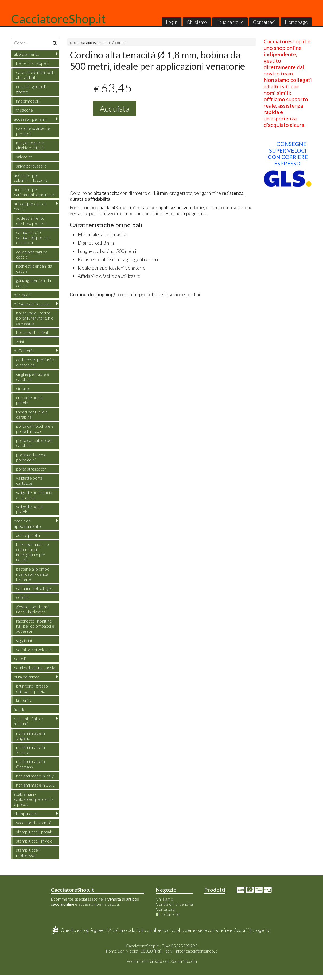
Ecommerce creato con (161, 961)
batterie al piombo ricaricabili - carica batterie (32, 574)
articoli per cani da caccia (30, 206)
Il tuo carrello (230, 22)
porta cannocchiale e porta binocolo (35, 428)
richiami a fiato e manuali (28, 721)
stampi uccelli (26, 813)
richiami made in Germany (30, 764)
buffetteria (24, 350)
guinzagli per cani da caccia (33, 283)
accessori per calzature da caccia (31, 178)
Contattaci (264, 22)
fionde (19, 709)
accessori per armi (30, 119)
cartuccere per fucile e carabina (35, 362)
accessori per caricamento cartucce (34, 192)
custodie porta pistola (29, 400)
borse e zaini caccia (31, 303)
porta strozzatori (31, 468)
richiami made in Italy (35, 775)
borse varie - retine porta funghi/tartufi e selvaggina (34, 317)
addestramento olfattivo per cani (31, 220)
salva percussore (31, 165)
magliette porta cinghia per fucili (30, 145)
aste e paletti (28, 535)
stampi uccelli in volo (34, 840)
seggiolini (24, 640)
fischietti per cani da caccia (34, 268)
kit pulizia (24, 700)
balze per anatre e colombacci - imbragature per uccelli (32, 552)
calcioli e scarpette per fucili (33, 131)
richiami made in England (30, 735)
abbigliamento (26, 53)
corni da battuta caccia (34, 667)
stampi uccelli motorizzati (28, 852)
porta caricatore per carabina (34, 443)
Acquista (114, 108)
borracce (22, 294)
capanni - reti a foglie (34, 588)
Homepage (296, 22)
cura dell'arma (26, 676)
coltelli (20, 658)
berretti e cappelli (32, 63)
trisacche (24, 109)
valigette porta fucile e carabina (34, 495)
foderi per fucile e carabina (32, 414)
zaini (20, 341)
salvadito (24, 156)
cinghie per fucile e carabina (32, 376)
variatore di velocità (34, 649)
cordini (120, 42)
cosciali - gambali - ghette (32, 89)
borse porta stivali (32, 332)
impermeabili (28, 100)
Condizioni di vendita (174, 903)
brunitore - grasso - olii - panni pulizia (33, 688)
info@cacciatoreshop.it (196, 950)
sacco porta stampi (33, 822)
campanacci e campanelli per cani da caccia (33, 237)
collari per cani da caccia (31, 254)
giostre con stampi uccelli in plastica (32, 609)
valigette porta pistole (29, 509)
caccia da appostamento (90, 42)
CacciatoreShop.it (58, 19)
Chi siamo (197, 22)
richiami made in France (30, 750)
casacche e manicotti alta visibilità (35, 75)
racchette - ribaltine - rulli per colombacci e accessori (35, 625)
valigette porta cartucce (29, 480)
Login (171, 22)
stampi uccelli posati (34, 831)
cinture (22, 388)
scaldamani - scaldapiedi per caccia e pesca (34, 799)
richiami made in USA (35, 784)
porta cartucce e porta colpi (31, 457)
